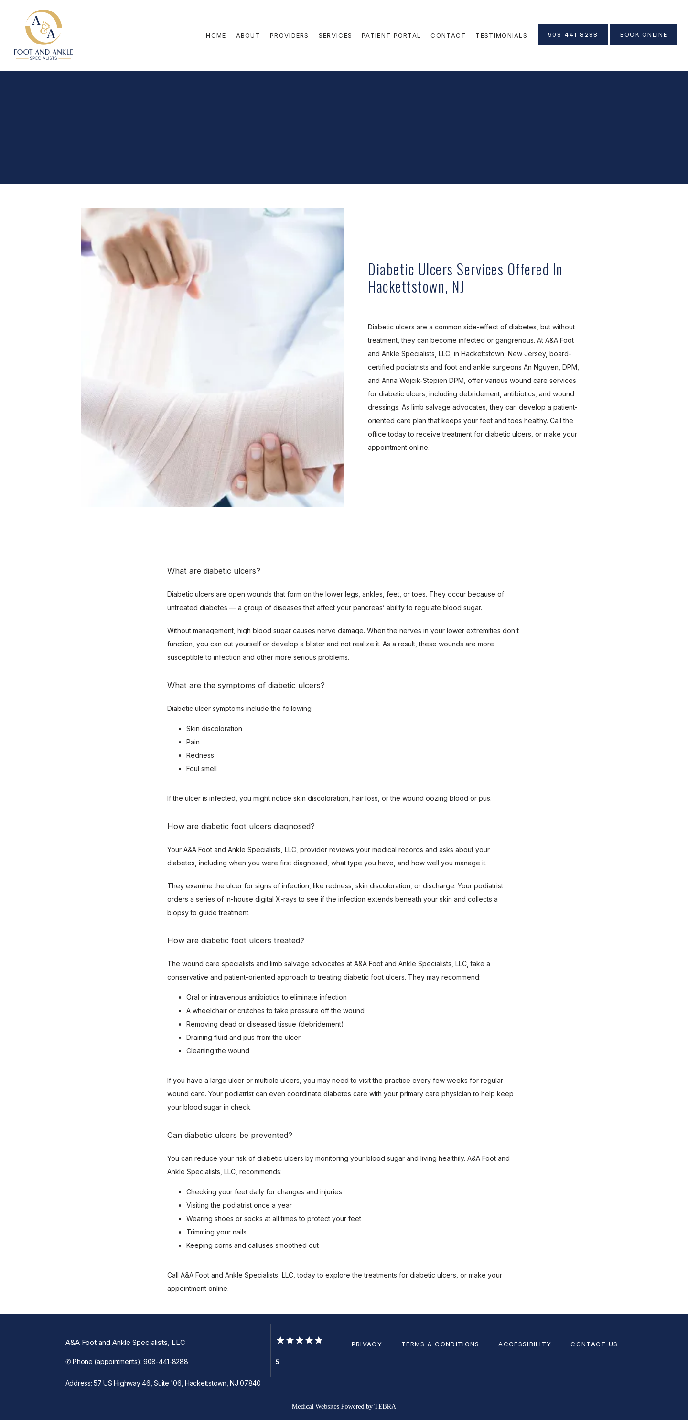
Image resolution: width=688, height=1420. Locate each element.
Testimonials (501, 35)
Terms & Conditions (440, 1344)
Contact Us (594, 1344)
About (248, 35)
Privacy (367, 1344)
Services (335, 35)
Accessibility (524, 1344)
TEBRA (385, 1406)
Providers (289, 35)
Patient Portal (391, 35)
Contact (448, 35)
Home (216, 35)
